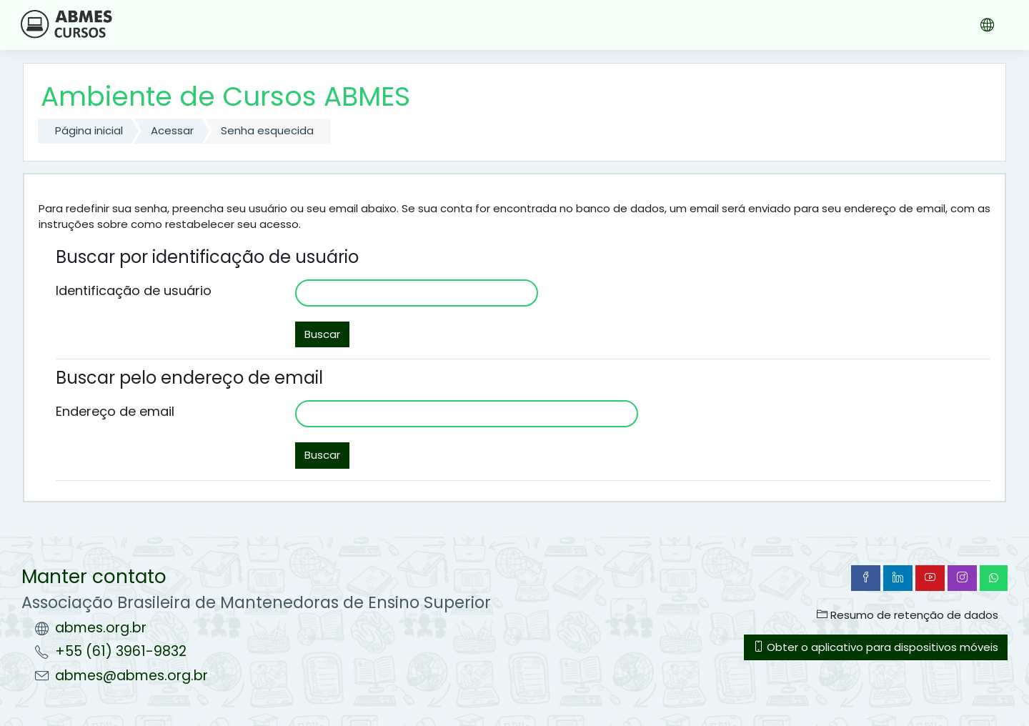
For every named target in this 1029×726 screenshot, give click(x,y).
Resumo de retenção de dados (907, 614)
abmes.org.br (100, 627)
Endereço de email (115, 411)
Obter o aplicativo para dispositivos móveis (875, 647)
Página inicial (89, 130)
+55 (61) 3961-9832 (121, 651)
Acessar (172, 130)
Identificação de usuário (134, 290)
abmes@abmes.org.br (131, 675)
